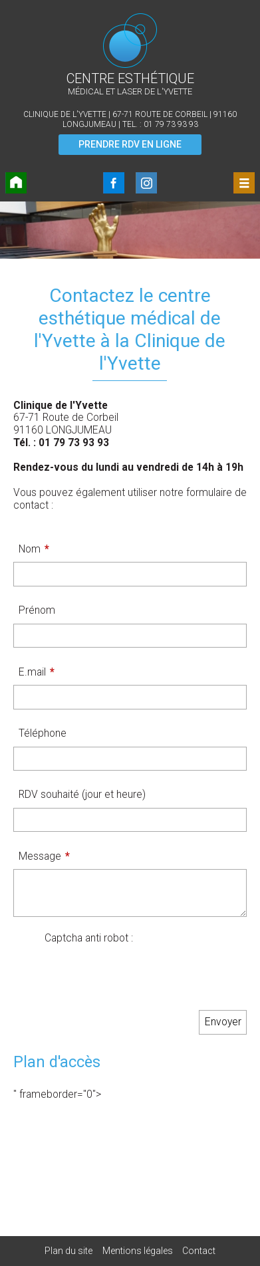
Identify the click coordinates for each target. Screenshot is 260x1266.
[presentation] (146, 971)
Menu (244, 182)
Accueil (16, 182)
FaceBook (113, 182)
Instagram (146, 182)
